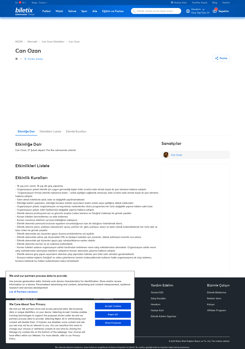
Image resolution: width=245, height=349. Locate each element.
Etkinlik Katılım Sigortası (163, 316)
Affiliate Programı (216, 310)
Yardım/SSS (157, 292)
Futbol (46, 11)
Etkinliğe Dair (26, 131)
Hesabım (155, 304)
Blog (214, 2)
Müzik (59, 11)
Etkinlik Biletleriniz (216, 292)
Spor (84, 11)
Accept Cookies (113, 306)
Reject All (113, 314)
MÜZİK (19, 41)
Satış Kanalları (158, 298)
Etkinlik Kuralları (76, 131)
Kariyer (211, 304)
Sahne (72, 11)
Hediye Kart (179, 2)
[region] (70, 307)
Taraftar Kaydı (199, 2)
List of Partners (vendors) (23, 291)
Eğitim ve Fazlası (113, 11)
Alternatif (32, 41)
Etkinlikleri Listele (50, 131)
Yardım (226, 2)
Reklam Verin (214, 298)
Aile (94, 11)
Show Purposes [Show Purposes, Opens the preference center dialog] (113, 322)
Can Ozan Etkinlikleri (53, 41)
